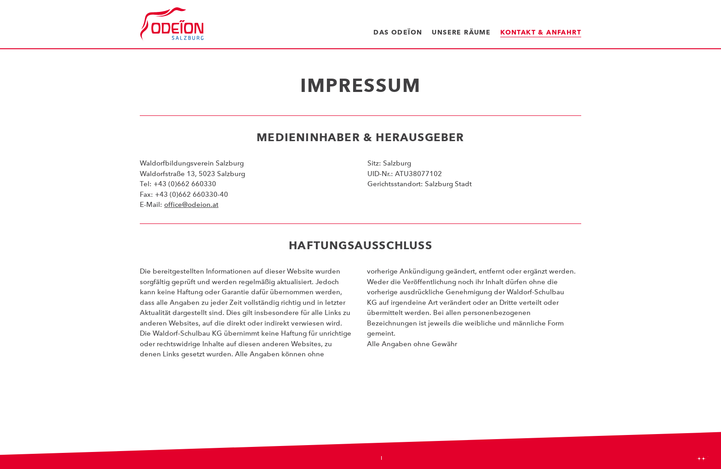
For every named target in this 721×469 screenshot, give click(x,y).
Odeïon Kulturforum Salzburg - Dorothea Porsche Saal (172, 24)
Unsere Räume (461, 32)
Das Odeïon (397, 32)
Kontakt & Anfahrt (540, 32)
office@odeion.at (191, 204)
